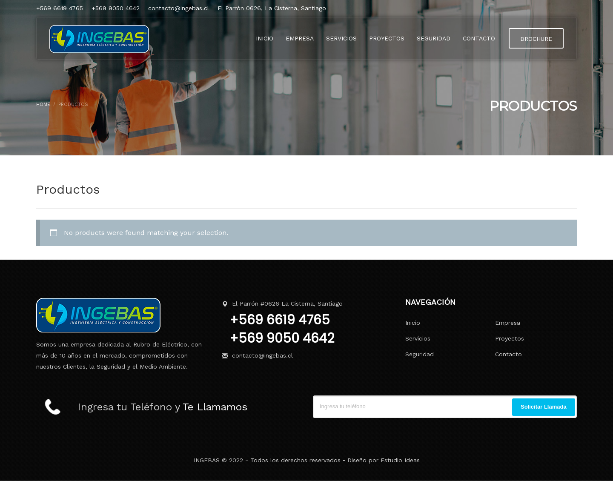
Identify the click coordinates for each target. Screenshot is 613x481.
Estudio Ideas (400, 460)
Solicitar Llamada (544, 407)
